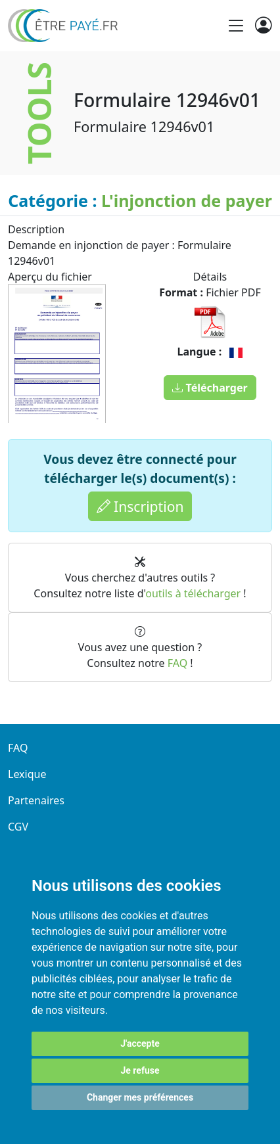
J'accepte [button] (140, 1043)
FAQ (177, 663)
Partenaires (36, 800)
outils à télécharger (193, 593)
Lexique (27, 774)
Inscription (140, 506)
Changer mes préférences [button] (140, 1097)
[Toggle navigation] (236, 25)
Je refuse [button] (139, 1070)
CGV (18, 826)
